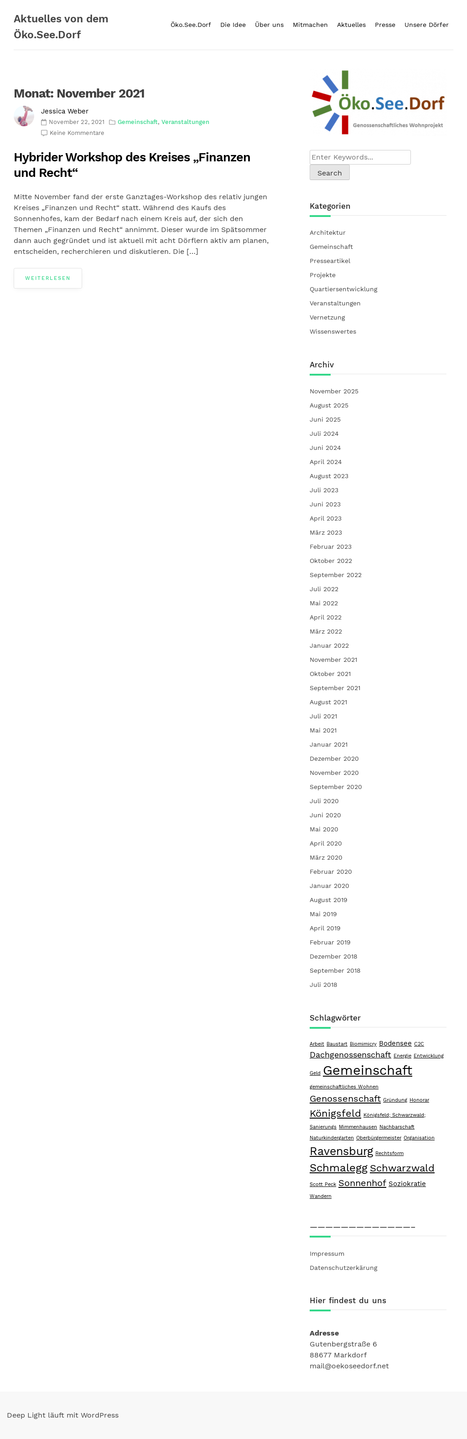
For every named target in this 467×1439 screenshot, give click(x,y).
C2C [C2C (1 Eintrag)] (419, 1044)
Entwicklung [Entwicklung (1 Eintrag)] (429, 1056)
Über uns (269, 24)
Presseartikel (330, 260)
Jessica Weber (64, 111)
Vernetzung (327, 317)
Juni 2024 (325, 447)
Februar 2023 (331, 546)
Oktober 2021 (330, 673)
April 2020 (326, 843)
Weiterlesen (48, 278)
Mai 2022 (324, 603)
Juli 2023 (324, 490)
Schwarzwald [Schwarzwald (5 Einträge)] (402, 1168)
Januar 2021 (329, 744)
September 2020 (336, 786)
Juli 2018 (323, 984)
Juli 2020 (324, 801)
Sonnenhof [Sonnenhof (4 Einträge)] (362, 1182)
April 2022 (326, 617)
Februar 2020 (331, 871)
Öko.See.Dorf (191, 24)
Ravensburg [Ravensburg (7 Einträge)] (341, 1151)
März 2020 (326, 857)
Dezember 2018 (334, 956)
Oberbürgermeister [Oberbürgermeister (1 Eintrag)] (378, 1138)
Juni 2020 (325, 815)
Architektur (328, 232)
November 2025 (334, 391)
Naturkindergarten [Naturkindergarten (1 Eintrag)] (332, 1138)
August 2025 (329, 405)
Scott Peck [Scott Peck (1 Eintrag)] (323, 1184)
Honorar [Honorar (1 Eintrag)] (419, 1100)
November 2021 (333, 659)
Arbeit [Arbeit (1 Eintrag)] (317, 1044)
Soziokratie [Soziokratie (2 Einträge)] (407, 1184)
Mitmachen (310, 24)
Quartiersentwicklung (343, 289)
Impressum (327, 1253)
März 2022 (326, 631)
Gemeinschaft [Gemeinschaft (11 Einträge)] (367, 1070)
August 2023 (329, 476)
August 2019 (329, 899)
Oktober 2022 (331, 560)
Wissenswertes (333, 331)
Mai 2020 (324, 829)
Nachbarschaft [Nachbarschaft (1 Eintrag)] (397, 1127)
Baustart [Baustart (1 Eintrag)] (337, 1044)
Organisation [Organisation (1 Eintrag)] (419, 1138)
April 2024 (326, 461)
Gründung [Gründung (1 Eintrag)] (395, 1100)
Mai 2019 (323, 914)
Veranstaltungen (185, 122)
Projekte (323, 275)
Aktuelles (351, 24)
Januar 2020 (329, 885)
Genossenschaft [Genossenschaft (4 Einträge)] (345, 1098)
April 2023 (326, 518)
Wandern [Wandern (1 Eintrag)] (321, 1196)
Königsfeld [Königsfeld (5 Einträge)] (335, 1113)
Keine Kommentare (77, 132)
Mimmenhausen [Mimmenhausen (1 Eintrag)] (358, 1127)
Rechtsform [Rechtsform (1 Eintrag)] (389, 1153)
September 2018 (335, 970)
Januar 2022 (329, 645)
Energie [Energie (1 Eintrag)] (402, 1056)
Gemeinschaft (138, 122)
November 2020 (334, 772)
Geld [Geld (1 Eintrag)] (315, 1073)
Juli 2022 (324, 589)
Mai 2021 (323, 730)
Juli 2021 (323, 716)
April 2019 (325, 928)
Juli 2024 (324, 433)
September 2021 (335, 687)
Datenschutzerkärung (343, 1267)
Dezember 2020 (334, 758)
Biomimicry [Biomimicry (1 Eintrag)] (363, 1044)
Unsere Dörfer (427, 24)
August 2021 (328, 702)
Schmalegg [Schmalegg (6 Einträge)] (339, 1167)
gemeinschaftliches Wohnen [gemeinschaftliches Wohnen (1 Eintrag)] (344, 1087)
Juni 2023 (325, 504)
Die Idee (233, 24)
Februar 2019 (330, 942)
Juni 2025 (325, 419)
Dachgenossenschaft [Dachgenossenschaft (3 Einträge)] (350, 1054)
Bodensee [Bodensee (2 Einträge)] (395, 1043)
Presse (385, 24)
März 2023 (326, 532)
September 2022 (336, 574)
